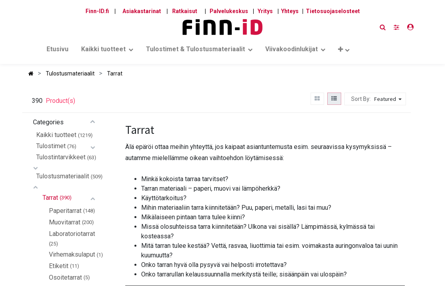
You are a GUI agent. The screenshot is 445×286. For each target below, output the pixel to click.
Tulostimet (51, 146)
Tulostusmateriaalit (62, 176)
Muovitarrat (64, 222)
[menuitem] (57, 51)
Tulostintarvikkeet (61, 157)
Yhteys (290, 11)
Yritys (265, 11)
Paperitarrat (65, 210)
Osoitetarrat (65, 277)
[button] (343, 51)
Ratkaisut (184, 11)
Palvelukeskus (229, 11)
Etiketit (58, 266)
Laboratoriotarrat (72, 234)
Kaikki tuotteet (56, 135)
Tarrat (50, 197)
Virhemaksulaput (72, 254)
